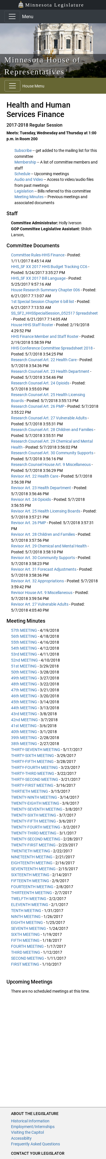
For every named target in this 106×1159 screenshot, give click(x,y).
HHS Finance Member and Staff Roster (45, 336)
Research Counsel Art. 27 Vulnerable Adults (49, 418)
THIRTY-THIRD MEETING (32, 773)
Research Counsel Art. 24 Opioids (40, 383)
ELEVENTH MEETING (29, 904)
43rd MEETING (24, 714)
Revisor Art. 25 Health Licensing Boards (46, 511)
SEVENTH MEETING (28, 928)
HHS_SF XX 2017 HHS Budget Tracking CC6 (49, 266)
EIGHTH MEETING (27, 922)
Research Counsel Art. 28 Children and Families (52, 429)
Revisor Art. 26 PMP (29, 522)
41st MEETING (24, 725)
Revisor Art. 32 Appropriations (38, 581)
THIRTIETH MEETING (29, 791)
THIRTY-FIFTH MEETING (32, 761)
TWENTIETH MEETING (30, 851)
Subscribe (23, 150)
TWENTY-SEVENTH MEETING (36, 809)
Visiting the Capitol (27, 1132)
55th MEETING (24, 642)
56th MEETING (24, 636)
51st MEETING (24, 666)
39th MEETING (24, 737)
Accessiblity (21, 1138)
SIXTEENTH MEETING (30, 875)
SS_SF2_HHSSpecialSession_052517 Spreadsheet (54, 313)
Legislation (24, 191)
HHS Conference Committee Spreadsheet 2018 (52, 348)
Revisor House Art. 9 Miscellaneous (42, 592)
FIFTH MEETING (25, 940)
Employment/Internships (33, 1126)
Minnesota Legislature (51, 4)
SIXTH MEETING (25, 934)
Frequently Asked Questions (35, 1144)
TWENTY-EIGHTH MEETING (35, 803)
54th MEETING (24, 648)
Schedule (22, 173)
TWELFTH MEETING (28, 898)
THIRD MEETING (25, 952)
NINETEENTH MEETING (32, 857)
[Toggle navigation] (12, 16)
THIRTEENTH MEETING (31, 892)
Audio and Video (28, 179)
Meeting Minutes (29, 196)
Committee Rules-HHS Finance (38, 255)
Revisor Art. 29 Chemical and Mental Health (49, 546)
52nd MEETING (24, 660)
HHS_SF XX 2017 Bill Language (38, 278)
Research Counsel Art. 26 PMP (38, 406)
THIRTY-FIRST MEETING (32, 785)
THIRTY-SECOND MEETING (34, 779)
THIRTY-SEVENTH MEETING (35, 749)
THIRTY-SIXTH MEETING (32, 755)
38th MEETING (24, 743)
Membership (25, 162)
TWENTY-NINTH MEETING (34, 797)
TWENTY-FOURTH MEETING (35, 827)
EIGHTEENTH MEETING (32, 863)
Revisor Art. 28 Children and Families (43, 534)
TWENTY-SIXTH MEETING (33, 815)
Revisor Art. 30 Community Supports (43, 557)
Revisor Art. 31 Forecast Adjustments (44, 569)
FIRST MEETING (25, 964)
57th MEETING (24, 630)
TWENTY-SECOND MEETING (35, 839)
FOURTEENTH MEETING (32, 886)
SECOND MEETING (27, 958)
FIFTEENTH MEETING (30, 880)
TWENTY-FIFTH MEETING (33, 821)
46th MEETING (24, 696)
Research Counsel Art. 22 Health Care (44, 359)
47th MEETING (24, 690)
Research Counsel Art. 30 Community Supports (52, 453)
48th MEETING (24, 684)
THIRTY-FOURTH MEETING (34, 767)
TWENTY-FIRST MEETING (33, 845)
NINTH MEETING (26, 916)
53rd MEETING (24, 654)
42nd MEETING (24, 719)
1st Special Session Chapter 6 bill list (43, 301)
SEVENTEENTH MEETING (33, 869)
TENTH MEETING (26, 910)
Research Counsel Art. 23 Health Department (50, 371)
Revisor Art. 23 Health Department (41, 488)
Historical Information (30, 1121)
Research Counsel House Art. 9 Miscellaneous (51, 464)
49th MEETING (24, 678)
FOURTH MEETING (27, 946)
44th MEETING (24, 708)
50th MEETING (24, 672)
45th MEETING (24, 702)
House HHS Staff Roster (32, 325)
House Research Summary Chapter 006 (46, 290)
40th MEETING (24, 731)
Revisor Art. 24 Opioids (31, 499)
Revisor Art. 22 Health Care (35, 476)
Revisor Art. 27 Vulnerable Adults (40, 604)
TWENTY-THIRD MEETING (34, 833)
